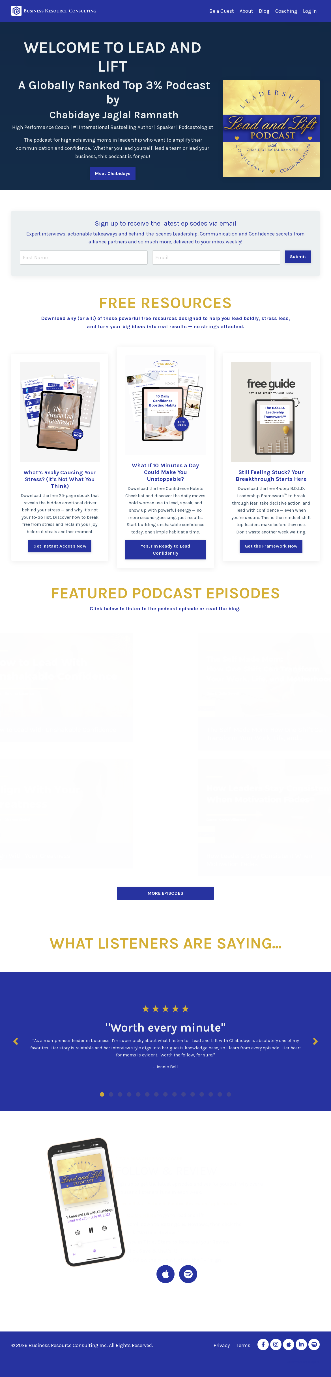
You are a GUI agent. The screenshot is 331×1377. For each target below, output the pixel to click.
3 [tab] (120, 1094)
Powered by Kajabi (303, 1362)
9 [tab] (174, 1094)
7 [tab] (156, 1094)
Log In (310, 11)
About (246, 11)
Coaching (286, 11)
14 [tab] (220, 1094)
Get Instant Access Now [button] (59, 546)
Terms (243, 1345)
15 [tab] (229, 1094)
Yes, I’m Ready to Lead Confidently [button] (165, 549)
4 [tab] (129, 1094)
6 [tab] (147, 1094)
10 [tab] (183, 1094)
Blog (264, 11)
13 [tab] (211, 1094)
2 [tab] (111, 1094)
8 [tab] (165, 1094)
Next (315, 1041)
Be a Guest (221, 11)
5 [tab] (138, 1094)
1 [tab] (102, 1094)
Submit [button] (298, 256)
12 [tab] (202, 1094)
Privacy (222, 1345)
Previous (15, 1041)
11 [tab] (192, 1094)
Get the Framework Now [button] (271, 546)
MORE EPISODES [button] (165, 893)
